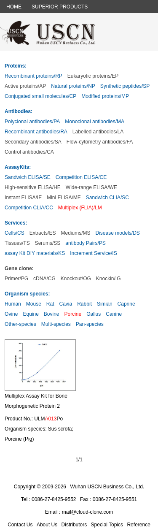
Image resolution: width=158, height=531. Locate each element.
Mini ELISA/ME (64, 197)
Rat (50, 304)
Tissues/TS (17, 243)
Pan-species (90, 324)
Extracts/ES (42, 233)
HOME (13, 7)
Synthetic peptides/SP (125, 86)
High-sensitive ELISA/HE (33, 187)
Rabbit (84, 304)
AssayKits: (18, 167)
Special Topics (107, 525)
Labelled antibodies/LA (97, 132)
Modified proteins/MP (105, 96)
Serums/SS (48, 243)
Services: (16, 223)
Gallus (93, 314)
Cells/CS (14, 233)
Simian (104, 304)
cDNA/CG (44, 279)
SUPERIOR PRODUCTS (60, 7)
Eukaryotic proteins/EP (92, 76)
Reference (138, 525)
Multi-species (56, 324)
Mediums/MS (75, 233)
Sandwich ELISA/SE (28, 177)
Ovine (11, 314)
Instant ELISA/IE (23, 197)
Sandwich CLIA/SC (107, 197)
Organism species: (27, 294)
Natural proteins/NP (73, 86)
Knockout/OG (76, 279)
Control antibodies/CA (29, 152)
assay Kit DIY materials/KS (35, 253)
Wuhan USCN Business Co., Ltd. (107, 487)
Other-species (20, 324)
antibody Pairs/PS (85, 243)
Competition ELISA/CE (81, 177)
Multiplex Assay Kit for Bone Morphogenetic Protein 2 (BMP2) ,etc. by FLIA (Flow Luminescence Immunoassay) (38, 403)
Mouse (33, 304)
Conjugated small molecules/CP (40, 96)
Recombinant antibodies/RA (36, 132)
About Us (47, 525)
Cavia (65, 304)
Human (13, 304)
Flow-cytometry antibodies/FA (100, 142)
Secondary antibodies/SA (33, 142)
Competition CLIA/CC (29, 208)
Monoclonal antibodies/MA (94, 122)
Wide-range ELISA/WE (91, 187)
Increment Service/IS (93, 253)
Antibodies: (18, 111)
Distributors (74, 525)
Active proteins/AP (25, 86)
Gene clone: (19, 268)
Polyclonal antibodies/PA (32, 122)
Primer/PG (16, 279)
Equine (30, 314)
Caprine (126, 304)
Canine (114, 314)
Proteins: (16, 66)
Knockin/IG (108, 279)
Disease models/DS (117, 233)
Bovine (51, 314)
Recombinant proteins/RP (33, 76)
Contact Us (20, 525)
